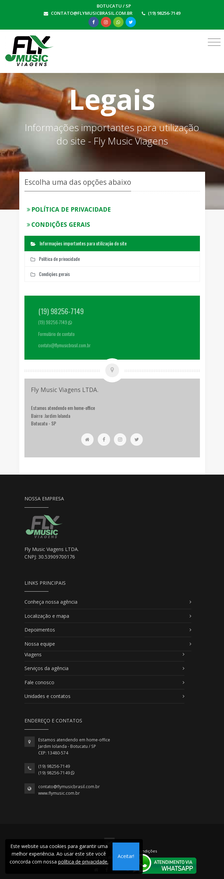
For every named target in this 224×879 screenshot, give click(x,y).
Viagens (33, 654)
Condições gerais (58, 224)
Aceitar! (126, 856)
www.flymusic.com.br (59, 793)
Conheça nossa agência (50, 602)
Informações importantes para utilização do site (79, 243)
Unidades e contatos (47, 696)
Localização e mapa (46, 616)
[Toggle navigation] (214, 42)
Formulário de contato (56, 334)
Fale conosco (39, 682)
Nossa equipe (39, 643)
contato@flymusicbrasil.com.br (69, 787)
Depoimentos (39, 629)
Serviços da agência (46, 668)
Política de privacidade (69, 209)
